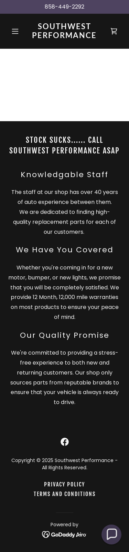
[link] (64, 36)
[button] (16, 31)
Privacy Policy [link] (64, 484)
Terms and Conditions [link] (65, 494)
